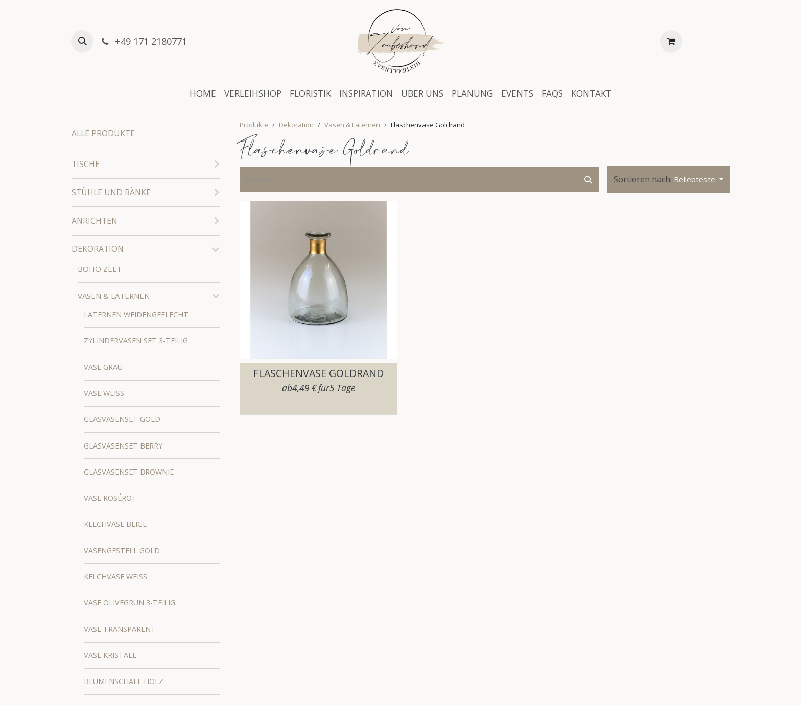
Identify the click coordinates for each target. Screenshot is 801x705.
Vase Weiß (104, 393)
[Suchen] (588, 180)
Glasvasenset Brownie (129, 472)
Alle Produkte (103, 133)
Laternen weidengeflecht (136, 314)
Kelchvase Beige (115, 524)
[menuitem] (202, 93)
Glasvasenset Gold (122, 419)
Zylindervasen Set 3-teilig (136, 340)
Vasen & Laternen (114, 296)
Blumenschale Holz (123, 681)
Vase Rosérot (110, 498)
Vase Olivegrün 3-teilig (129, 602)
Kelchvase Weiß (115, 576)
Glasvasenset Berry (123, 446)
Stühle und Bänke (111, 192)
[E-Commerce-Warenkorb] (671, 41)
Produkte (254, 124)
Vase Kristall (110, 655)
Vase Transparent (120, 629)
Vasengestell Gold (122, 550)
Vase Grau (103, 367)
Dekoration (98, 248)
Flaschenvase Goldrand (318, 373)
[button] (82, 41)
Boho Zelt (100, 269)
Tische (86, 164)
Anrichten (94, 220)
